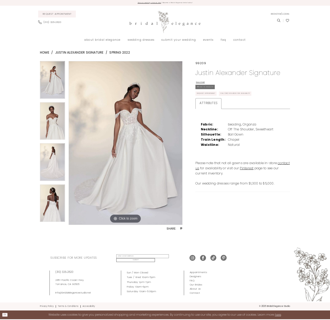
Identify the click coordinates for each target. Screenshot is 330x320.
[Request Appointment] (57, 15)
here (278, 315)
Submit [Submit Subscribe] (171, 259)
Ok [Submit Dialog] (7, 315)
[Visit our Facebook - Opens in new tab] (203, 259)
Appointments (198, 273)
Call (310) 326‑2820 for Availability (223, 115)
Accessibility (88, 307)
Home (44, 54)
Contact (195, 294)
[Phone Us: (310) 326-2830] (51, 24)
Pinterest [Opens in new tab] (246, 191)
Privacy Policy (47, 307)
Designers (195, 277)
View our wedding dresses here (138, 3)
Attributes (208, 126)
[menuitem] (57, 15)
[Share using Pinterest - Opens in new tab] (181, 230)
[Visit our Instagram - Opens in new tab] (192, 259)
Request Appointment (212, 104)
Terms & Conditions (68, 307)
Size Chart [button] (204, 84)
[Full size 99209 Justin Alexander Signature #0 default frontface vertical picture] (125, 144)
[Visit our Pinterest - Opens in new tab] (223, 259)
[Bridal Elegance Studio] (165, 23)
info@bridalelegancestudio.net (73, 293)
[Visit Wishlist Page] (287, 22)
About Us (195, 290)
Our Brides (196, 285)
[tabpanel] (52, 83)
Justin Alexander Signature (79, 54)
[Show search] (278, 22)
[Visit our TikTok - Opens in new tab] (213, 259)
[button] (280, 15)
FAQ (192, 281)
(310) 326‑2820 (64, 273)
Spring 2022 (119, 54)
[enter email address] (138, 259)
